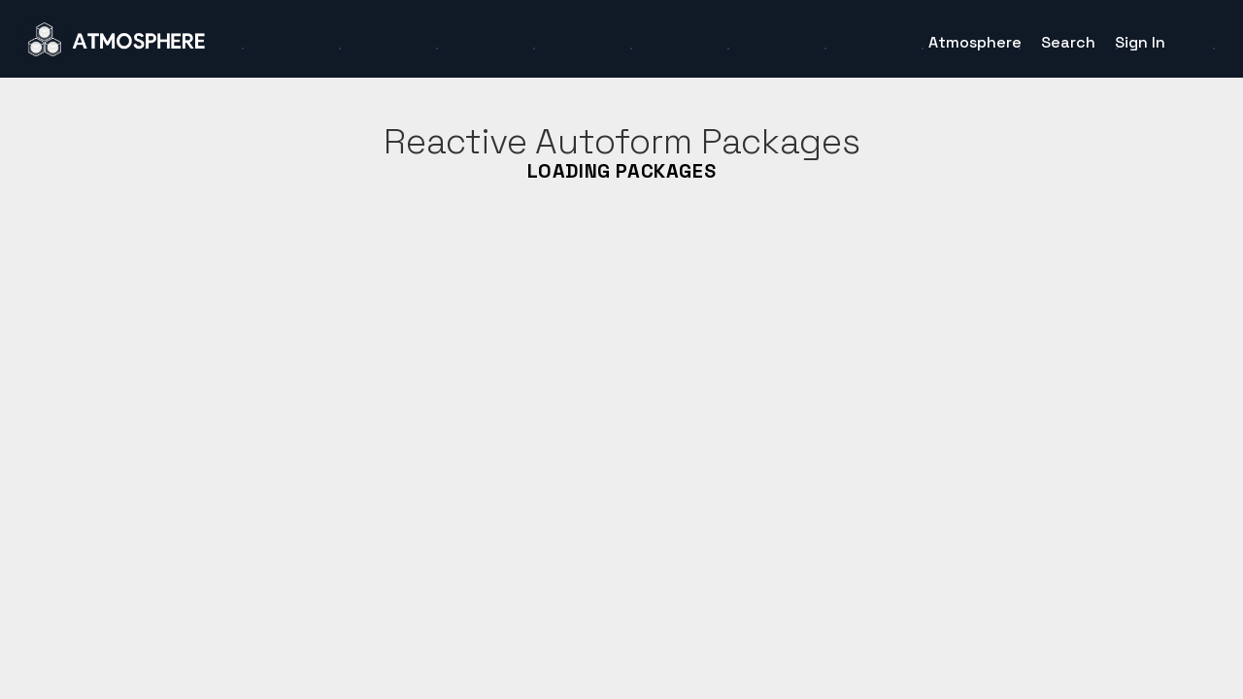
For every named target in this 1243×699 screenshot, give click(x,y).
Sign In (1140, 42)
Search (1068, 42)
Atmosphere (975, 42)
